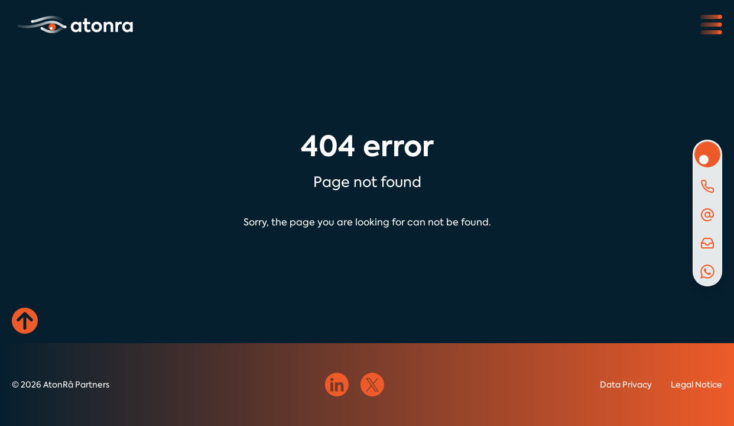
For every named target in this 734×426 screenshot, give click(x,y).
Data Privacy (626, 384)
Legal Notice (696, 384)
